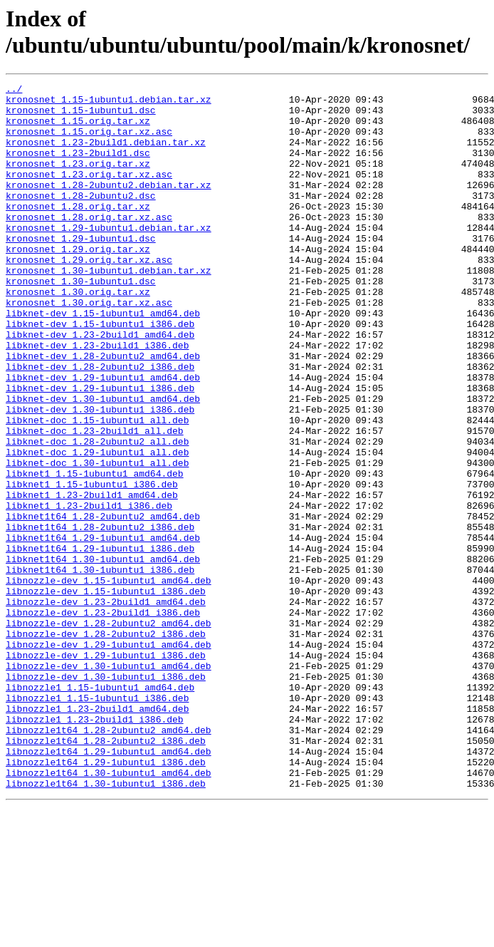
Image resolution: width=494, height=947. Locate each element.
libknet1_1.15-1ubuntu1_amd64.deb (95, 552)
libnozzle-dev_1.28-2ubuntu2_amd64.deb (108, 731)
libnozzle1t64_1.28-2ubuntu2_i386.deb (106, 872)
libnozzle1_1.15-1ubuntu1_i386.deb (97, 821)
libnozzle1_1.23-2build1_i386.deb (95, 847)
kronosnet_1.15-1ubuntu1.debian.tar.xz (108, 103)
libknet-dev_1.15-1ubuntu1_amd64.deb (103, 359)
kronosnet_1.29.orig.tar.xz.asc (89, 295)
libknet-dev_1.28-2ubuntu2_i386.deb (100, 424)
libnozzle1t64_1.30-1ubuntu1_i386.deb (106, 924)
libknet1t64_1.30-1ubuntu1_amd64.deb (103, 654)
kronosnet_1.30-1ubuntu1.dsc (81, 321)
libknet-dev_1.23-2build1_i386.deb (97, 398)
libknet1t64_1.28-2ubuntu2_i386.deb (100, 616)
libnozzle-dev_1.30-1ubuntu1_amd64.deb (108, 783)
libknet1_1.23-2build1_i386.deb (89, 590)
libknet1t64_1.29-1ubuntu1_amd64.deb (103, 629)
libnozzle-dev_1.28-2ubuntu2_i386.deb (106, 744)
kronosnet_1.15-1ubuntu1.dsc (81, 116)
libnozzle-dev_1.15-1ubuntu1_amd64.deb (108, 680)
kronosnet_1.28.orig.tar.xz (78, 231)
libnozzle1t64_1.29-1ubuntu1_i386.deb (106, 898)
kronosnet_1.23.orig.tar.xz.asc (89, 193)
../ (14, 90)
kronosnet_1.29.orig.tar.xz (78, 282)
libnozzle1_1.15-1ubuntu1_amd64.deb (100, 808)
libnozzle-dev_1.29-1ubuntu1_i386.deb (106, 770)
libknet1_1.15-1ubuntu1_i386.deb (92, 565)
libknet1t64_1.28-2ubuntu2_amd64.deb (103, 603)
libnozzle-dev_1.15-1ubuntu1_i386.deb (106, 693)
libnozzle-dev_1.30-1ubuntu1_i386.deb (106, 796)
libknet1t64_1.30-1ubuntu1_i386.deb (100, 667)
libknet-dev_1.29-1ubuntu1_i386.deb (100, 449)
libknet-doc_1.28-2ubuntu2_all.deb (97, 513)
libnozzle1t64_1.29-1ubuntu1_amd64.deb (108, 885)
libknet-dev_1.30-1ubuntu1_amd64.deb (103, 462)
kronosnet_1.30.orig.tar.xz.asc (89, 347)
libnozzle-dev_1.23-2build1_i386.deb (103, 719)
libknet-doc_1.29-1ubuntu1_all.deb (97, 526)
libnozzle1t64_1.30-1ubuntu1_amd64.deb (108, 911)
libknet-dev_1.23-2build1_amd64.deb (100, 385)
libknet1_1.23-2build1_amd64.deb (92, 577)
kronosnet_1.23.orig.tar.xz (78, 180)
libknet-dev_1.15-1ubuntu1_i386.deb (100, 372)
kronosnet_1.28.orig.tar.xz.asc (89, 244)
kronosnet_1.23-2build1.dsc (78, 167)
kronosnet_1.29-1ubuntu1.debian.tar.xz (108, 257)
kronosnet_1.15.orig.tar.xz (78, 129)
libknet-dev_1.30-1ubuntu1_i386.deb (100, 475)
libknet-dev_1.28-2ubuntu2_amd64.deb (103, 411)
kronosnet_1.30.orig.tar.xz (78, 334)
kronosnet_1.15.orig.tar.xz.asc (89, 141)
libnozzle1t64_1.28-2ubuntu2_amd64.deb (108, 860)
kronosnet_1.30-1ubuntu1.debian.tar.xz (108, 308)
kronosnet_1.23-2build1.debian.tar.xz (106, 154)
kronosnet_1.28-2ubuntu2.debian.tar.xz (108, 206)
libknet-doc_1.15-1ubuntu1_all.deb (97, 488)
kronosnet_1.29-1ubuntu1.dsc (81, 270)
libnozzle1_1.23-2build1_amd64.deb (97, 834)
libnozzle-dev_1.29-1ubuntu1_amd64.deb (108, 757)
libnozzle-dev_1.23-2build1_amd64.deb (106, 706)
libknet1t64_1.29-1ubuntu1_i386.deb (100, 642)
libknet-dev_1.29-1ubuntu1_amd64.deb (103, 436)
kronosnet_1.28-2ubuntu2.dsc (81, 218)
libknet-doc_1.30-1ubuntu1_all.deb (97, 539)
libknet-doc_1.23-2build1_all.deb (95, 501)
